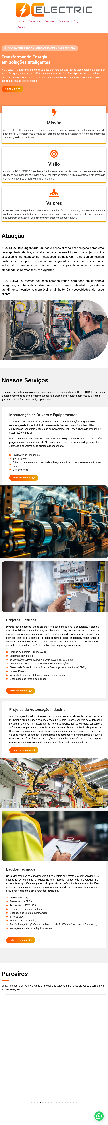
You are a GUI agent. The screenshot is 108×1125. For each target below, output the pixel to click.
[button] (40, 48)
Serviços (49, 21)
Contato (22, 27)
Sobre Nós (34, 21)
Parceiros (64, 21)
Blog (75, 21)
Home (21, 21)
